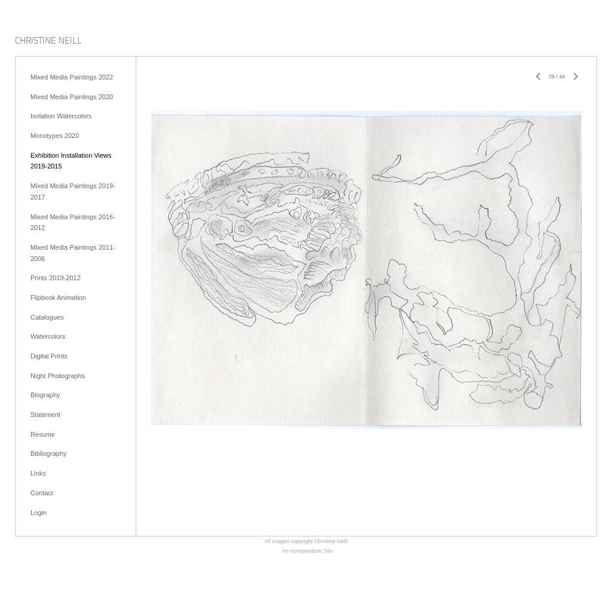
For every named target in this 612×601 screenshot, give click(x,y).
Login (38, 512)
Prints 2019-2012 (55, 277)
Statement (45, 414)
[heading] (48, 41)
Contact (41, 492)
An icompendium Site (307, 551)
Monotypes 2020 (54, 135)
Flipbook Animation (58, 297)
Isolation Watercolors (60, 115)
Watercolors (47, 336)
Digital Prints (49, 356)
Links (38, 473)
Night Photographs (57, 375)
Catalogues (47, 317)
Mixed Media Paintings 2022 (71, 77)
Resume (42, 434)
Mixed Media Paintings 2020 (71, 96)
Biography (45, 394)
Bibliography (48, 453)
